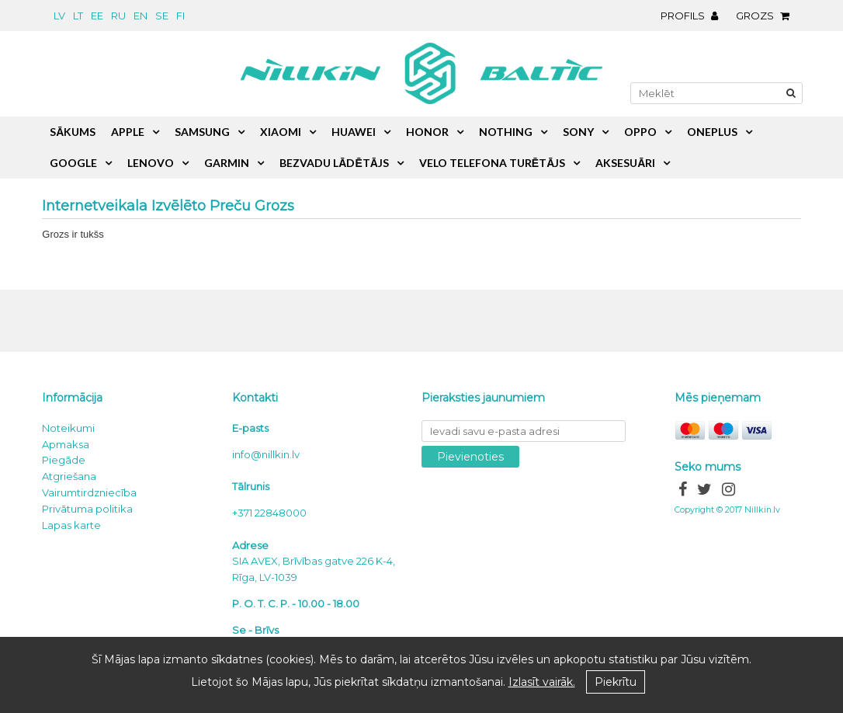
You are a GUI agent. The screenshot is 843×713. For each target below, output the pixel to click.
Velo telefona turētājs (492, 162)
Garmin (226, 162)
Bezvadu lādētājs (334, 162)
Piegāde (63, 460)
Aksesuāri (625, 162)
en (140, 15)
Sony (578, 131)
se (161, 15)
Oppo (640, 131)
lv (59, 15)
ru (118, 15)
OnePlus (712, 131)
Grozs (766, 15)
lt (78, 15)
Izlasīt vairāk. (541, 682)
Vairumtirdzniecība (89, 492)
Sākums (72, 131)
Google (73, 162)
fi (180, 15)
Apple (127, 131)
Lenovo (150, 162)
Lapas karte (71, 525)
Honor (427, 131)
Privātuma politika (87, 509)
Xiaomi (280, 131)
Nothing (506, 131)
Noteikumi (68, 428)
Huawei (353, 131)
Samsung (202, 131)
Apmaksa (65, 444)
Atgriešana (69, 476)
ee (97, 15)
